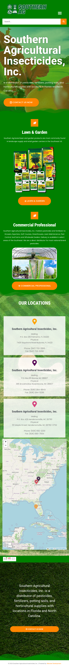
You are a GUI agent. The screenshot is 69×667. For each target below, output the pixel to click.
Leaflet (50, 549)
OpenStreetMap (61, 549)
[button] (60, 13)
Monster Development (54, 663)
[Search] (64, 22)
